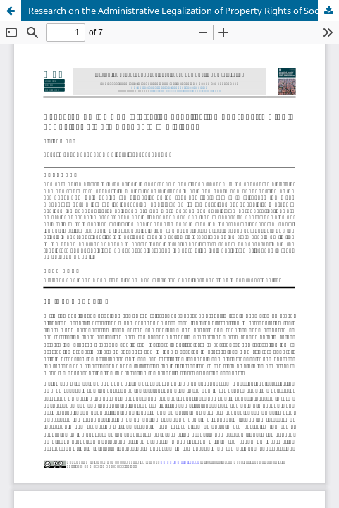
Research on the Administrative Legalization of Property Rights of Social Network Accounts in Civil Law (183, 10)
